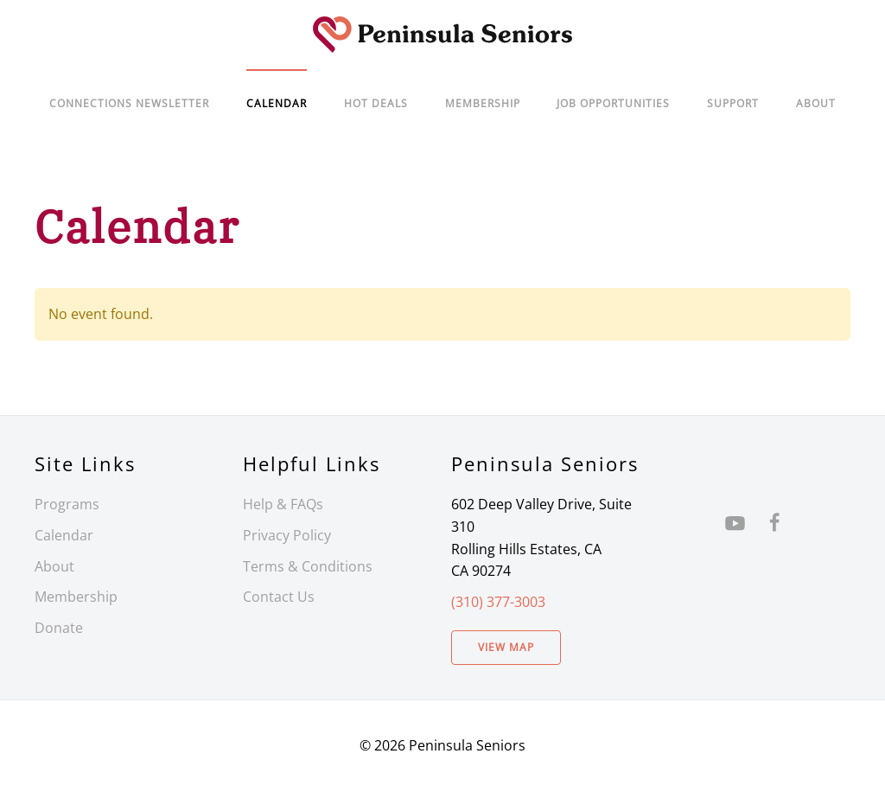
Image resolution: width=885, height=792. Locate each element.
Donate (59, 627)
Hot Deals (376, 103)
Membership (76, 596)
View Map (506, 647)
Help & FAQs (283, 504)
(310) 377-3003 (498, 601)
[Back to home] (442, 34)
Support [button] (733, 103)
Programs (67, 504)
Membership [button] (482, 103)
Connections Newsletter (129, 103)
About (816, 103)
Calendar (64, 535)
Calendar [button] (276, 103)
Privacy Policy (287, 535)
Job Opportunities (613, 103)
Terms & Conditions (307, 566)
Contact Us (279, 596)
